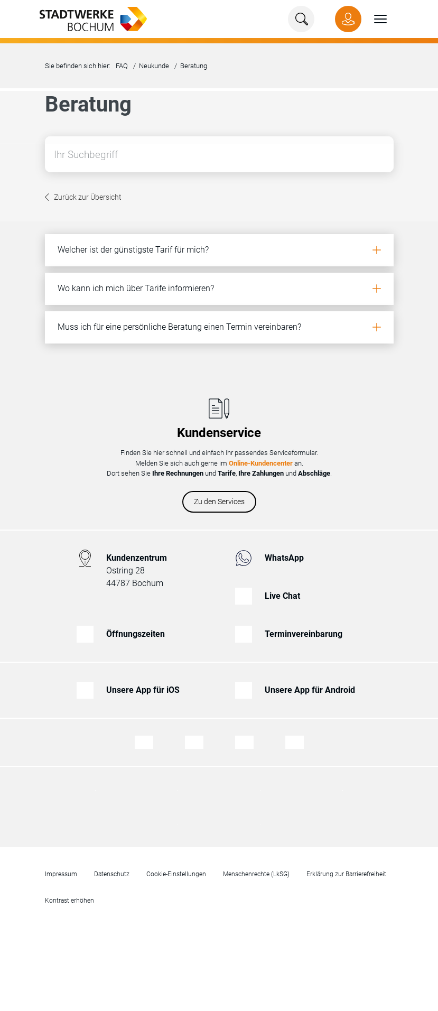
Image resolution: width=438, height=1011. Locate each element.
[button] (374, 19)
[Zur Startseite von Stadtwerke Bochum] (88, 18)
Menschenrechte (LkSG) (256, 874)
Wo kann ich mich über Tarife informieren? (136, 288)
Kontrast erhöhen (69, 900)
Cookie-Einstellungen (176, 874)
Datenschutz (111, 874)
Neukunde (154, 66)
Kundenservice (219, 432)
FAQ (122, 66)
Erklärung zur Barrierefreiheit (346, 874)
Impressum (61, 874)
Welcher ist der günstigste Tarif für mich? (133, 250)
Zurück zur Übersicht (88, 198)
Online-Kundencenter (261, 463)
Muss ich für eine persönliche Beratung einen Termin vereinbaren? (179, 327)
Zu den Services (219, 501)
